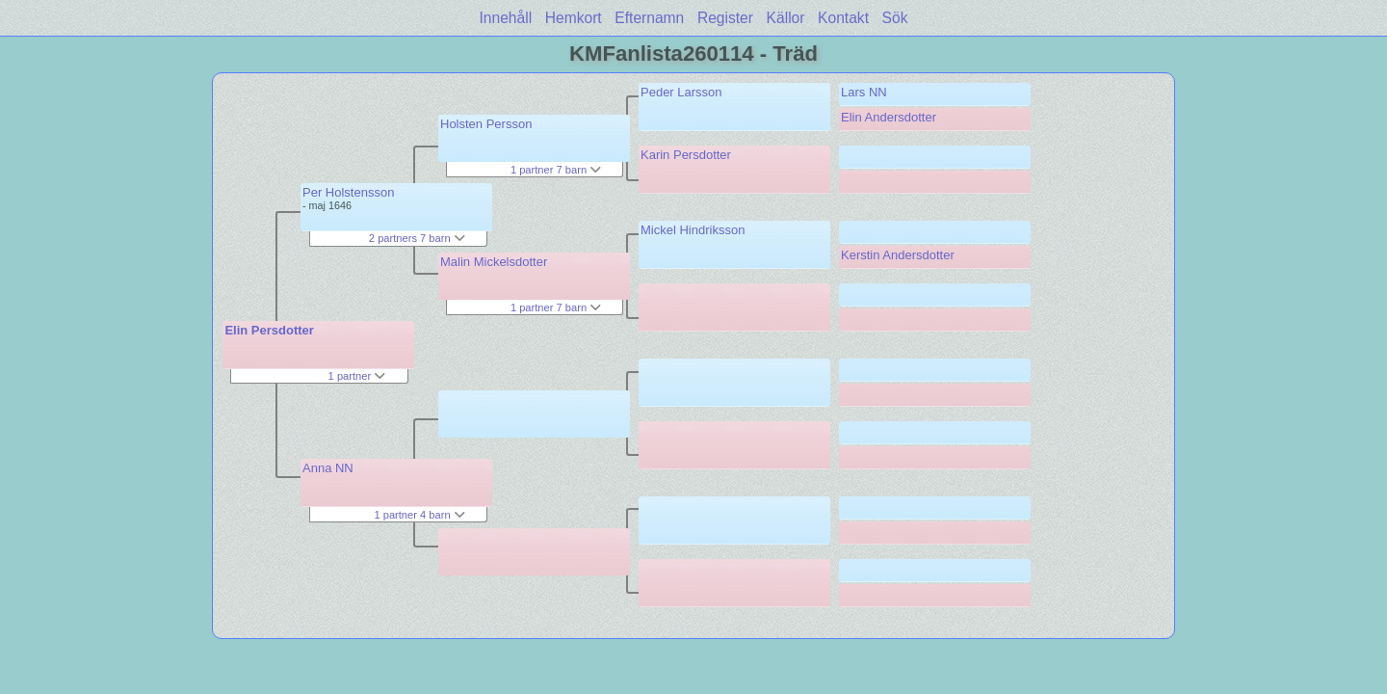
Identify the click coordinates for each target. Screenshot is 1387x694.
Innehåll (506, 18)
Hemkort (573, 18)
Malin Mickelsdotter (493, 261)
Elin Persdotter (268, 330)
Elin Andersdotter (888, 117)
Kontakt (843, 18)
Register (725, 18)
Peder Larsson (681, 92)
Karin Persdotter (686, 154)
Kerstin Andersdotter (898, 255)
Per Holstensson (348, 192)
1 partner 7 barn (555, 169)
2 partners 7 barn (417, 238)
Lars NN (864, 92)
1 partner (357, 376)
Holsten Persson (486, 124)
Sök (895, 18)
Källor (786, 18)
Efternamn (649, 18)
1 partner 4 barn (419, 514)
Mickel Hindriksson (693, 230)
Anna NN (327, 468)
